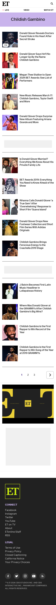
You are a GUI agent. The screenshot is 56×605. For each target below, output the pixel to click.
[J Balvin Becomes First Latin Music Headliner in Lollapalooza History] (37, 287)
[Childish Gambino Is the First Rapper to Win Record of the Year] (37, 329)
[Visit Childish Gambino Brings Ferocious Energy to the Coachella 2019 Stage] (10, 248)
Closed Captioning (15, 555)
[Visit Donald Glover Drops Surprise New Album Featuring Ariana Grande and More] (10, 122)
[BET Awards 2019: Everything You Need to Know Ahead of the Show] (37, 182)
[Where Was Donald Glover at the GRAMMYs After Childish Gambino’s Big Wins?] (37, 308)
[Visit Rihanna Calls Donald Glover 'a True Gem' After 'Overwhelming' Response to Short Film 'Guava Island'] (10, 207)
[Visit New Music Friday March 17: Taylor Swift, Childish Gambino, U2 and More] (10, 102)
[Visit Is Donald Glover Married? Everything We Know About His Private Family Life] (10, 165)
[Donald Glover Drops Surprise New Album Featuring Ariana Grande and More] (37, 119)
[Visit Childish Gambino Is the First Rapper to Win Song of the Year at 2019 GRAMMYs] (10, 353)
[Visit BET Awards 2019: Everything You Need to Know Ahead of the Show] (10, 186)
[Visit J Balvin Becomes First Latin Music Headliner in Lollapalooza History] (10, 291)
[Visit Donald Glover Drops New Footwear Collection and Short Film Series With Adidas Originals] (10, 227)
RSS (7, 535)
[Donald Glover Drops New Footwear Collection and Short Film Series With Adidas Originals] (37, 226)
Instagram (11, 514)
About (8, 528)
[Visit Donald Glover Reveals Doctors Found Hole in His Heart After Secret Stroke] (10, 39)
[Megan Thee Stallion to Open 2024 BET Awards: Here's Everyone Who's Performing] (37, 77)
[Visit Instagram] (25, 576)
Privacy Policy (13, 551)
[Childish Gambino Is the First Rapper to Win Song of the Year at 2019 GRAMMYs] (37, 350)
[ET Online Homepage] (6, 4)
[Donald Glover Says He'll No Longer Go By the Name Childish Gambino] (37, 57)
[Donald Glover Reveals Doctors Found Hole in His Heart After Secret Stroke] (37, 36)
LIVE (7, 10)
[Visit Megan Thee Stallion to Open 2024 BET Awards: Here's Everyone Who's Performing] (10, 81)
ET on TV (10, 524)
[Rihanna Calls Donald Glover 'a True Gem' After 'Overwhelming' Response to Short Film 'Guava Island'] (37, 205)
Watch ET (48, 10)
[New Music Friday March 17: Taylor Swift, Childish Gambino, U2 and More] (37, 98)
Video (26, 10)
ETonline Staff (13, 532)
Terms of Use (12, 548)
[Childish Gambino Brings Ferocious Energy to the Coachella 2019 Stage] (37, 245)
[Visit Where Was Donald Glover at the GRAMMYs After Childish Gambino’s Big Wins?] (10, 312)
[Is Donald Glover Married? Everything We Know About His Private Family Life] (37, 162)
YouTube (10, 521)
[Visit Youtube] (34, 576)
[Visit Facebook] (8, 576)
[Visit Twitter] (17, 576)
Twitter (9, 517)
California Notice (14, 558)
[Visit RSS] (42, 576)
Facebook (10, 510)
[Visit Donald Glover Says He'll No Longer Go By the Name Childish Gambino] (10, 60)
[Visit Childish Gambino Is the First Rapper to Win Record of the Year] (10, 332)
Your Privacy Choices (17, 562)
